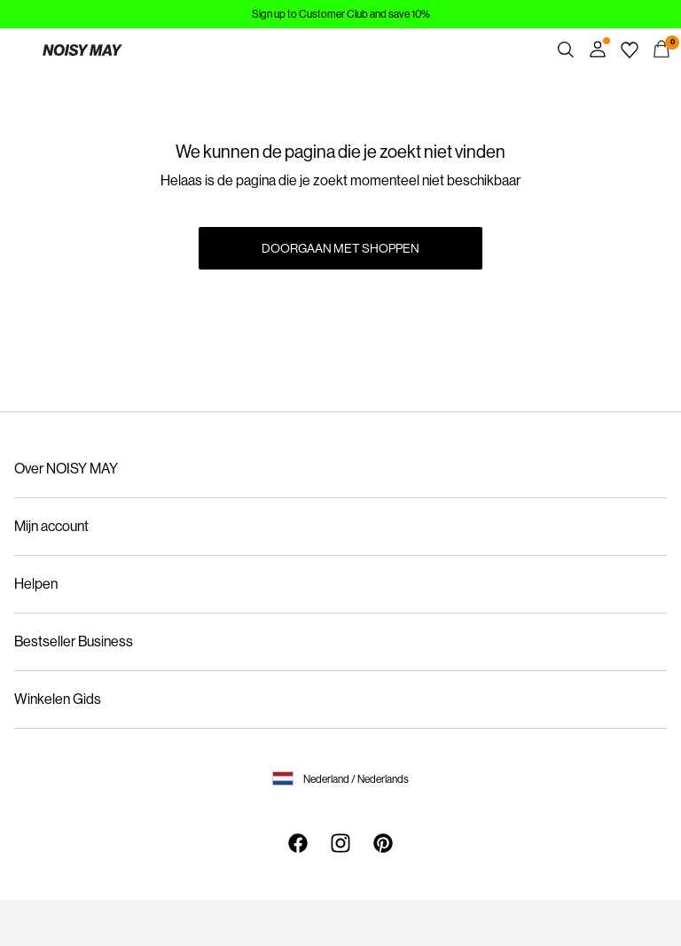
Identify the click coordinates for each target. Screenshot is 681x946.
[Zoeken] (566, 50)
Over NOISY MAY (66, 468)
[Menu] (19, 50)
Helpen (36, 583)
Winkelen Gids (57, 699)
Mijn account (51, 526)
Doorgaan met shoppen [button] (340, 248)
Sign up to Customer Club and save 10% (341, 14)
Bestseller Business (73, 641)
